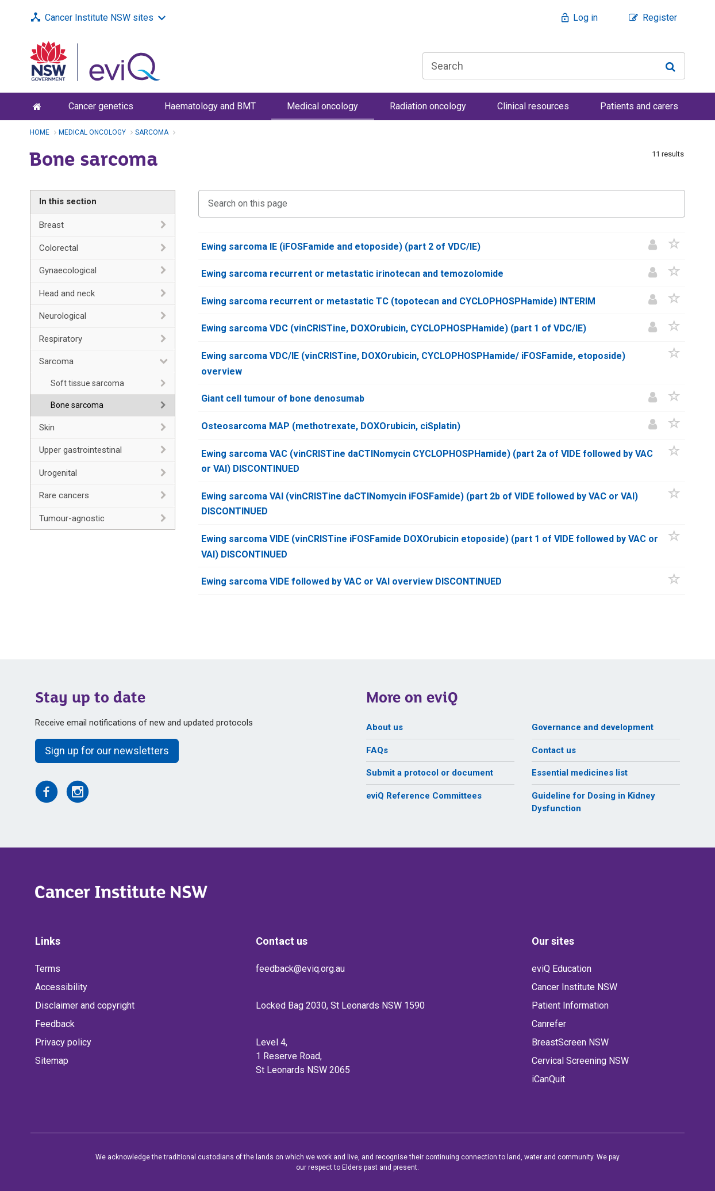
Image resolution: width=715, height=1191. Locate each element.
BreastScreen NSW (570, 1042)
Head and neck (67, 293)
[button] (674, 245)
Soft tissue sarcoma (87, 383)
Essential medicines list (580, 773)
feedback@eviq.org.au (300, 968)
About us (384, 727)
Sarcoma (56, 361)
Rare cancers (64, 495)
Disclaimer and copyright (84, 1005)
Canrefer (549, 1023)
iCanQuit (548, 1079)
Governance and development (593, 727)
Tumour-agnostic (72, 518)
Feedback (55, 1023)
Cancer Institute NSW (574, 987)
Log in (585, 17)
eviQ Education (561, 968)
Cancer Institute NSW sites (99, 17)
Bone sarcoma (77, 405)
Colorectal (58, 248)
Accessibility (61, 987)
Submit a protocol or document (429, 773)
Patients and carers (639, 106)
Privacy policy (63, 1042)
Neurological (62, 316)
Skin (47, 427)
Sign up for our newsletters (107, 751)
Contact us (554, 750)
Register (660, 17)
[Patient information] (652, 245)
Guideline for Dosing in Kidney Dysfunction (593, 802)
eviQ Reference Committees (424, 796)
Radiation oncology (428, 106)
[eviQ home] (95, 60)
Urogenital (58, 473)
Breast (51, 225)
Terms (47, 968)
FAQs (377, 750)
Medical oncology (322, 106)
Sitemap (51, 1060)
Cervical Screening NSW (580, 1060)
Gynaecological (68, 270)
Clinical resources (533, 106)
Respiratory (60, 339)
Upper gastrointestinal (80, 450)
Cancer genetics (100, 106)
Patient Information (570, 1005)
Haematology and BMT (210, 106)
